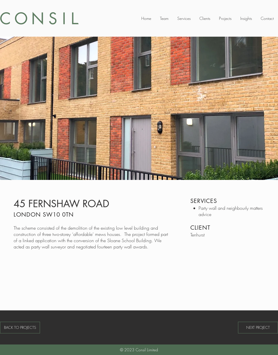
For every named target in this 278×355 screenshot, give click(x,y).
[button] (139, 108)
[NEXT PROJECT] (258, 327)
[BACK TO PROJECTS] (20, 327)
